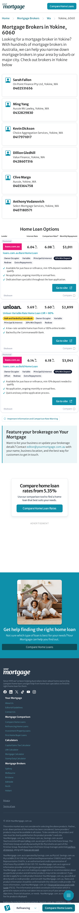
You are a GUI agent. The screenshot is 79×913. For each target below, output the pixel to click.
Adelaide (9, 782)
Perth (7, 786)
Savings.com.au (46, 902)
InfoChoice (61, 902)
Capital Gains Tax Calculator (17, 745)
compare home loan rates (39, 508)
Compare (67, 295)
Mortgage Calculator (14, 754)
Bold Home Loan (20, 366)
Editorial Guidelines (14, 707)
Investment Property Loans (17, 731)
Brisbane (9, 777)
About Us (9, 703)
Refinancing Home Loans (16, 726)
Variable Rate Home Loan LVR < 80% (28, 313)
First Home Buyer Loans (16, 735)
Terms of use (9, 806)
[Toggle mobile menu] (68, 895)
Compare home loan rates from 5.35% (39, 488)
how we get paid (31, 850)
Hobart (8, 790)
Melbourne (10, 773)
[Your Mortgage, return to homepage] (14, 6)
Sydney (8, 768)
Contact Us (10, 712)
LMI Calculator (11, 749)
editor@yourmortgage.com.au (46, 446)
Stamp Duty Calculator (15, 758)
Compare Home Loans (62, 6)
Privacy (6, 800)
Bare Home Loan (20, 253)
